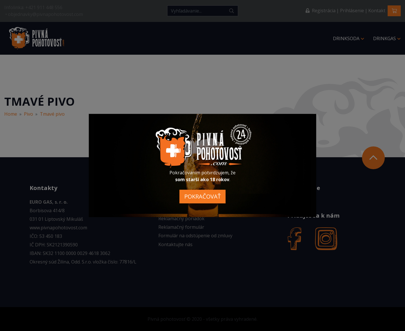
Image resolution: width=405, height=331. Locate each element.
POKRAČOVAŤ (202, 196)
